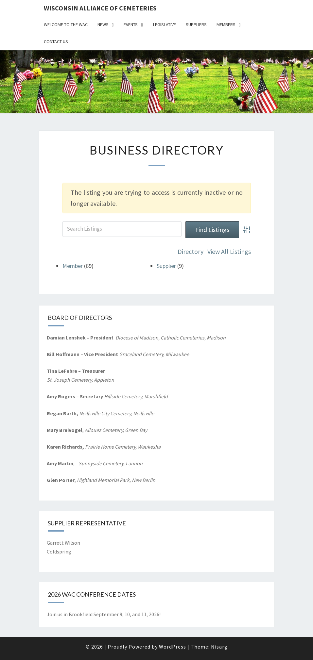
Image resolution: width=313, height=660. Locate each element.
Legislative (164, 24)
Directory (190, 251)
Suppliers (196, 24)
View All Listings (229, 251)
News (103, 24)
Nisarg (219, 646)
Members (226, 24)
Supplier (166, 266)
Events (131, 24)
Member (72, 266)
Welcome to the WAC (66, 24)
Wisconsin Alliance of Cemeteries (100, 8)
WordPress (172, 646)
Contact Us (56, 41)
